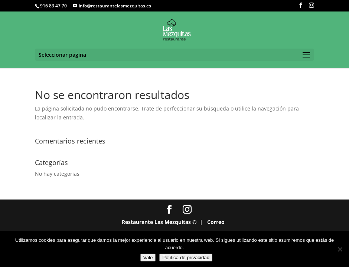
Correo (216, 221)
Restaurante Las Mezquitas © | (162, 221)
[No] (339, 249)
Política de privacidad (185, 257)
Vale (148, 257)
